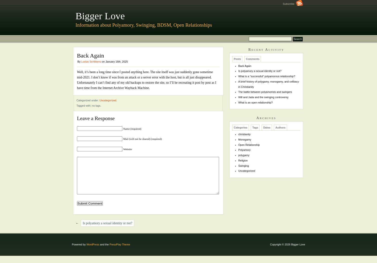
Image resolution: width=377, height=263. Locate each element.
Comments (252, 59)
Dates (266, 127)
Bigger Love (100, 16)
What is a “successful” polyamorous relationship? (266, 76)
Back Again (244, 65)
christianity (244, 134)
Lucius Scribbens (91, 61)
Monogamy (244, 139)
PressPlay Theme (119, 251)
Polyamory (244, 149)
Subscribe (293, 3)
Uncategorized (108, 100)
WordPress (92, 251)
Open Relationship (249, 144)
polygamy (244, 155)
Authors (280, 127)
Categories (240, 127)
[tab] (237, 59)
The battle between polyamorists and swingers (265, 91)
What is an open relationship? (255, 102)
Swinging (243, 165)
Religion (243, 160)
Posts (237, 59)
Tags (255, 127)
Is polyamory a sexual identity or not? (107, 230)
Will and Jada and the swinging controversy (263, 97)
